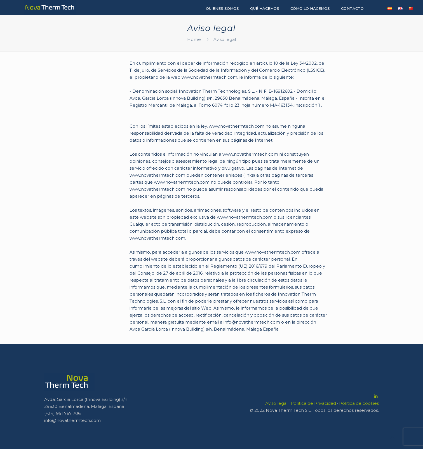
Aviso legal (276, 403)
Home (194, 39)
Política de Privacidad (313, 403)
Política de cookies (359, 403)
